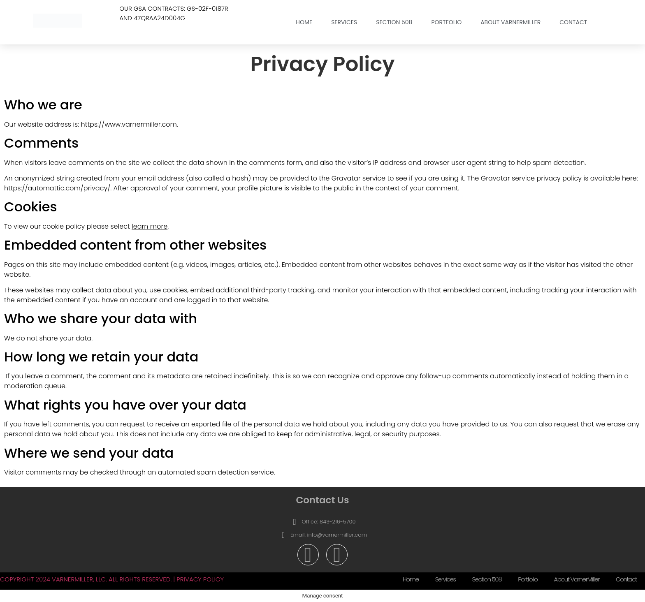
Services (344, 22)
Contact (573, 22)
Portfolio (446, 22)
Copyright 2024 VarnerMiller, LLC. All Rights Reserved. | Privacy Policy (112, 579)
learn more (149, 226)
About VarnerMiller (510, 22)
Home (304, 22)
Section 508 (394, 22)
